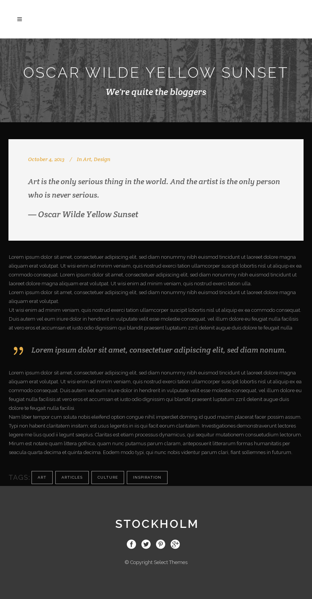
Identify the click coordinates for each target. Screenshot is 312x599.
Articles (72, 477)
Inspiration (147, 477)
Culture (108, 477)
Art (87, 159)
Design (102, 159)
